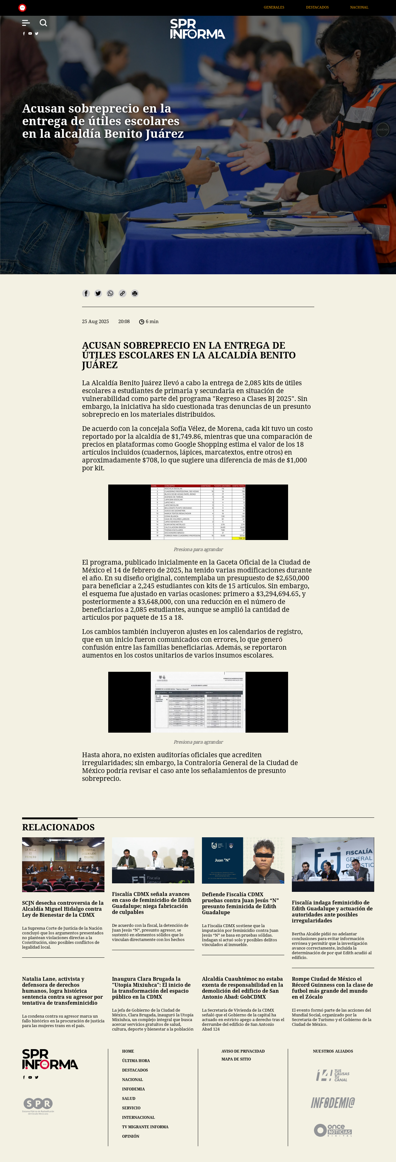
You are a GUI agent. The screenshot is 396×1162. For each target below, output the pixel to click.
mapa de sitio (236, 1059)
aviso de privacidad (243, 1051)
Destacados (326, 7)
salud (128, 1098)
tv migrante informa (145, 1127)
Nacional (368, 7)
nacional (132, 1079)
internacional (138, 1117)
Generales (283, 7)
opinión (130, 1136)
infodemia (133, 1089)
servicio (131, 1108)
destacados (135, 1070)
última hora (136, 1060)
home (128, 1051)
